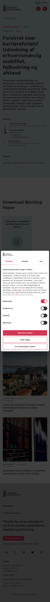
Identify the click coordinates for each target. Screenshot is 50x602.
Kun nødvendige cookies (25, 346)
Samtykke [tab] (9, 261)
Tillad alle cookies (25, 333)
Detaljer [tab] (25, 261)
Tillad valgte (25, 340)
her (19, 290)
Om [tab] (41, 261)
